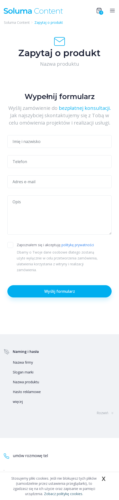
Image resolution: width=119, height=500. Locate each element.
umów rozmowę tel (26, 456)
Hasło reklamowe (27, 391)
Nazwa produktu (26, 382)
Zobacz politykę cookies (63, 493)
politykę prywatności (77, 245)
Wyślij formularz (59, 291)
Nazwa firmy (23, 362)
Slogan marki (23, 372)
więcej (18, 401)
